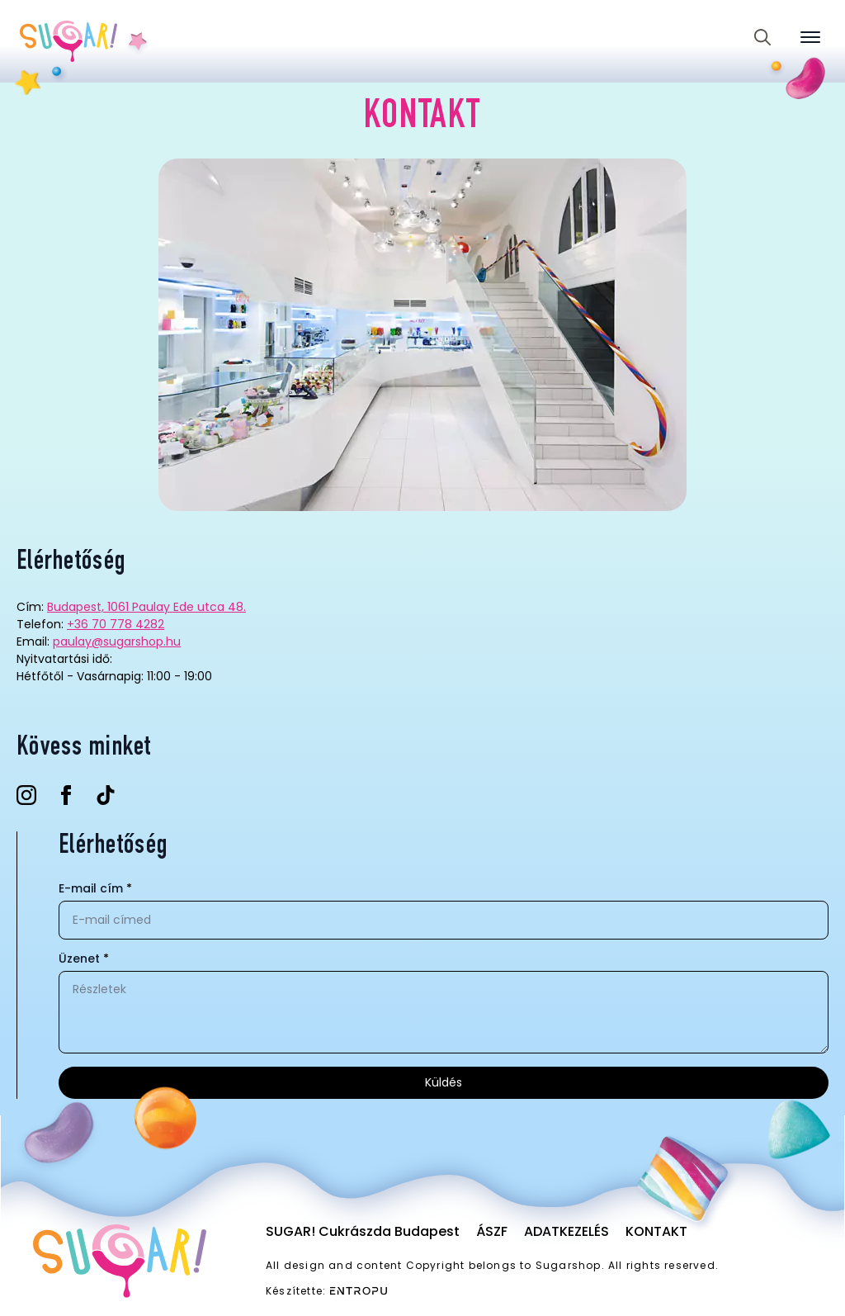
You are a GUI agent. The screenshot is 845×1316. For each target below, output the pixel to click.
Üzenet (84, 958)
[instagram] (26, 795)
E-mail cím (95, 888)
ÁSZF (491, 1231)
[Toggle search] (762, 37)
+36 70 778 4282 (115, 624)
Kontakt (656, 1231)
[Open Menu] (810, 37)
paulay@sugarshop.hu (117, 641)
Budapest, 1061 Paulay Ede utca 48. (146, 607)
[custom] (106, 795)
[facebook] (66, 795)
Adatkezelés (566, 1231)
